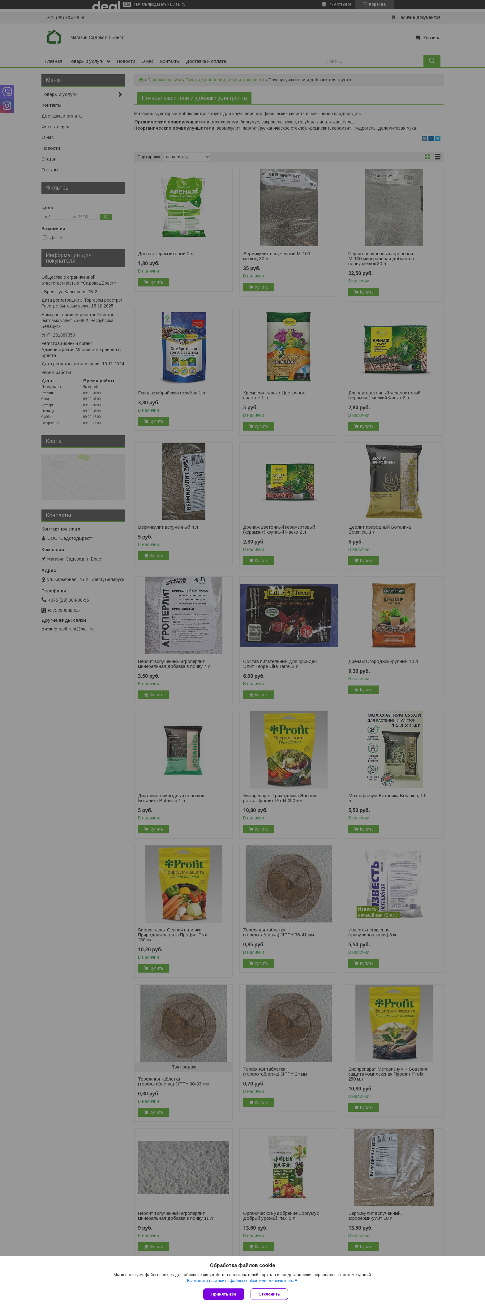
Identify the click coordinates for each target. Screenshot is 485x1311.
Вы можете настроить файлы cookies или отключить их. (240, 1280)
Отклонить (269, 1294)
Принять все (223, 1294)
